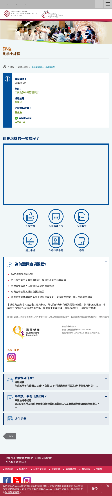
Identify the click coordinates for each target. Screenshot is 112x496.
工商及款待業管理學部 (27, 92)
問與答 (99, 469)
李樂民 (18, 102)
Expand (106, 261)
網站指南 (9, 469)
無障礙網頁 (71, 469)
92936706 (20, 121)
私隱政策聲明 (39, 469)
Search (4, 4)
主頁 (4, 66)
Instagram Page (27, 481)
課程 (12, 67)
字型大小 (13, 4)
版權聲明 (56, 469)
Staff (99, 4)
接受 (95, 488)
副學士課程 (23, 67)
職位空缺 (86, 469)
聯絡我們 (23, 469)
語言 (22, 4)
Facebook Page (7, 481)
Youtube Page (17, 481)
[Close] (108, 485)
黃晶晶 (18, 112)
